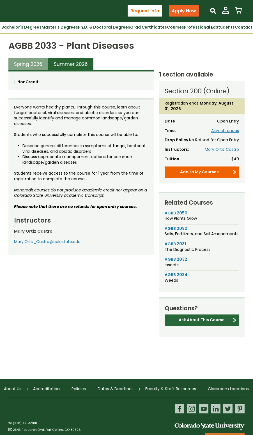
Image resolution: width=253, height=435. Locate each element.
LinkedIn (215, 408)
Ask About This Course (202, 320)
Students (225, 27)
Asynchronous (225, 130)
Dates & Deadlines (116, 389)
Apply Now (184, 11)
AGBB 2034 (176, 274)
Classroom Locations (228, 389)
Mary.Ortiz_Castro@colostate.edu (47, 241)
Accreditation (46, 389)
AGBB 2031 (175, 244)
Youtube (203, 408)
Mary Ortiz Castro (222, 149)
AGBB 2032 (176, 259)
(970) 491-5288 (25, 423)
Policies (79, 389)
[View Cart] (238, 12)
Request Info (144, 11)
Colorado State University (209, 426)
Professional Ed (200, 27)
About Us (12, 389)
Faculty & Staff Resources (170, 389)
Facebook (179, 408)
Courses (175, 27)
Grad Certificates (148, 27)
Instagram (191, 408)
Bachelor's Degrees (21, 27)
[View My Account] (225, 12)
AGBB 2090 (176, 228)
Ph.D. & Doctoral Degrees (104, 27)
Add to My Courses (199, 172)
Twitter (228, 408)
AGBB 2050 (176, 213)
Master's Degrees (60, 27)
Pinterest (240, 408)
